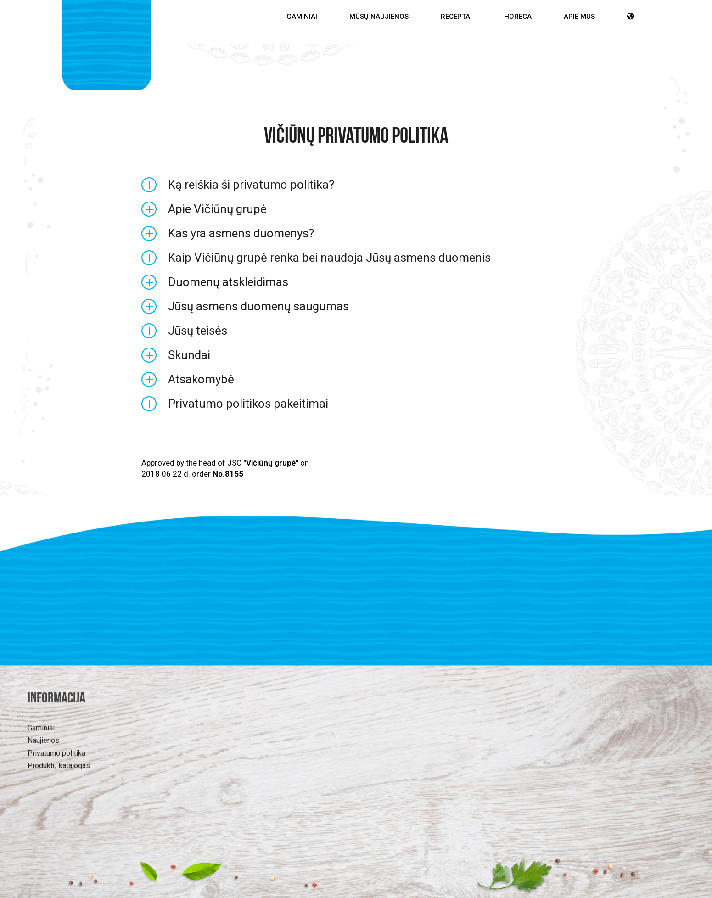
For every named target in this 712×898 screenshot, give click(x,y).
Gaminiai (301, 16)
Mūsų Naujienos (379, 16)
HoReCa (518, 16)
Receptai (456, 16)
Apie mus (579, 16)
